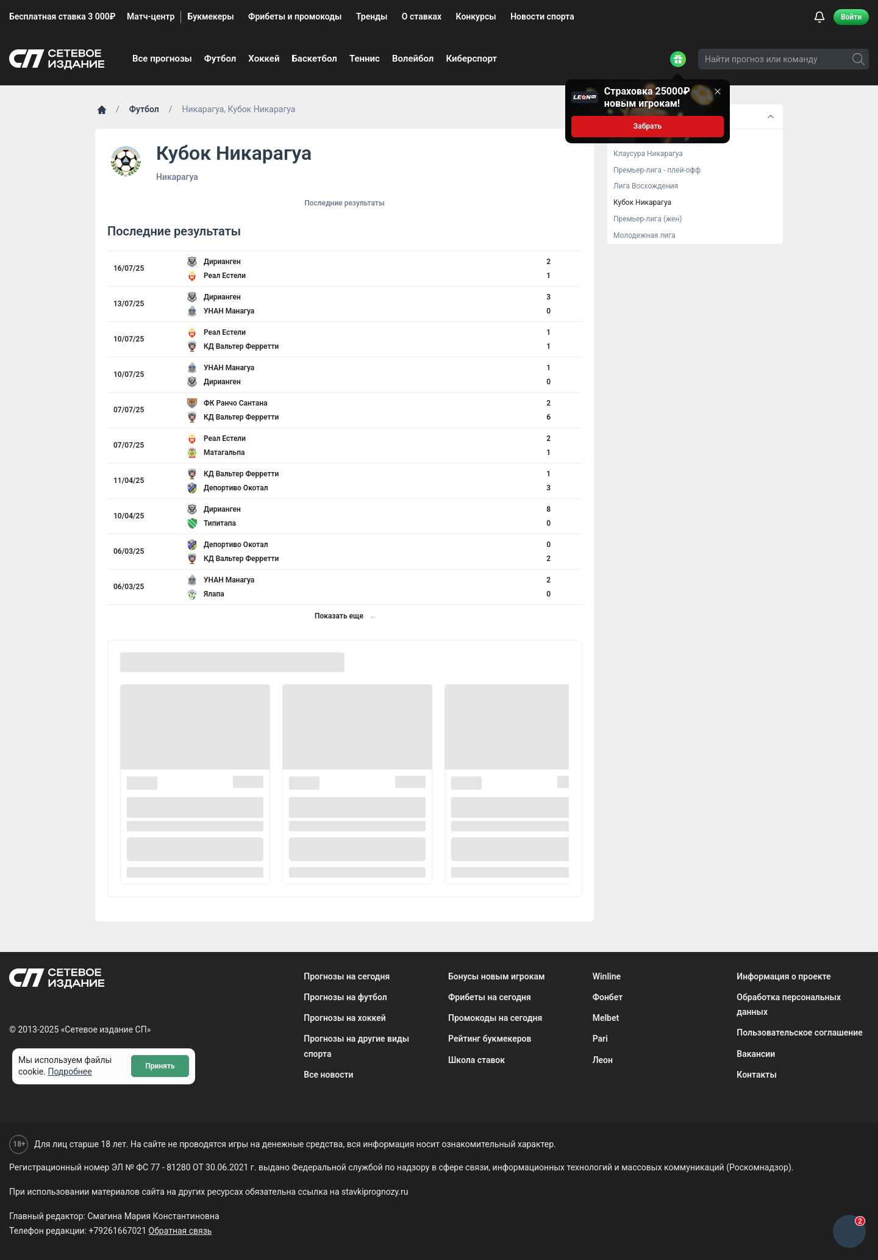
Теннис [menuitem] (364, 58)
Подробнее (69, 1071)
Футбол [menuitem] (220, 58)
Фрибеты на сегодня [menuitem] (489, 997)
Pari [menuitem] (600, 1038)
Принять (159, 1066)
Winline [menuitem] (607, 976)
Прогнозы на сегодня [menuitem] (347, 976)
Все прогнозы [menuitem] (162, 58)
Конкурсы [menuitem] (476, 16)
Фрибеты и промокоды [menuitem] (294, 16)
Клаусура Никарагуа (648, 153)
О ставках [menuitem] (421, 16)
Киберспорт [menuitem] (471, 58)
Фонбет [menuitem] (608, 997)
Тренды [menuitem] (371, 16)
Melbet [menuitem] (606, 1018)
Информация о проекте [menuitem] (783, 976)
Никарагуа (177, 177)
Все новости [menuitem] (328, 1074)
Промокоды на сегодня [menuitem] (495, 1018)
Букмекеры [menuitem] (210, 16)
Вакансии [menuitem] (756, 1054)
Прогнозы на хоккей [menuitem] (344, 1018)
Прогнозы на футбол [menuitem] (345, 997)
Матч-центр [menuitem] (150, 16)
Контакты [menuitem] (756, 1074)
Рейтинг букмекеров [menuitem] (489, 1038)
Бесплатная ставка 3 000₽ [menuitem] (62, 16)
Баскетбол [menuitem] (314, 58)
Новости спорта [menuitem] (542, 16)
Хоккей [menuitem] (263, 58)
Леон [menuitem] (603, 1060)
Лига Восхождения (645, 186)
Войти (851, 17)
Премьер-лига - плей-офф (657, 170)
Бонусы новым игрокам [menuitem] (496, 976)
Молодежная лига (644, 235)
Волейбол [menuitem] (413, 58)
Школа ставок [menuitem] (476, 1060)
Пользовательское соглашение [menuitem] (799, 1032)
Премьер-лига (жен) (647, 219)
